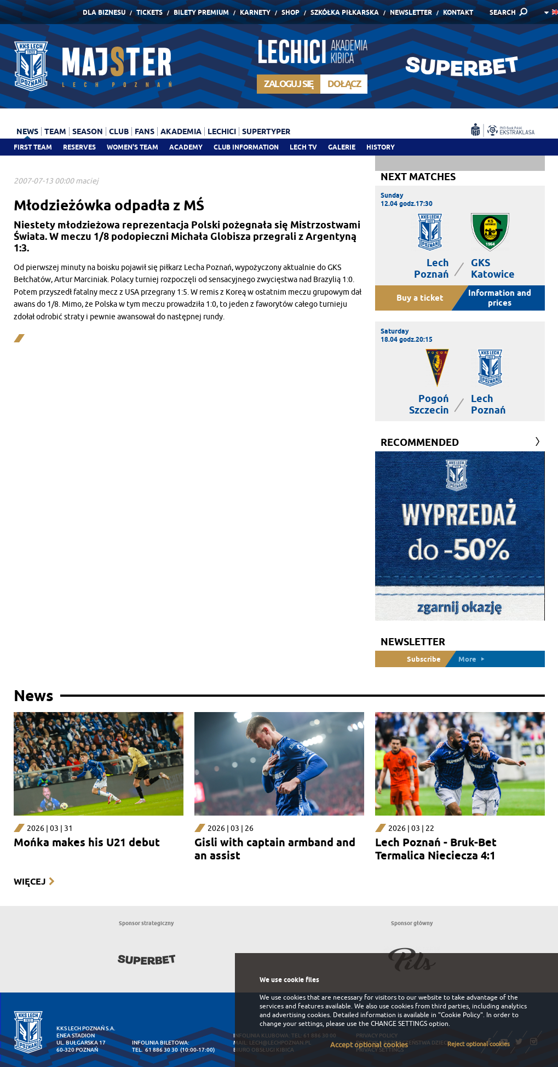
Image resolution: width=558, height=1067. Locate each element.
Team (55, 131)
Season (87, 131)
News (27, 131)
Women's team (132, 147)
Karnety (255, 12)
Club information (246, 147)
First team (33, 147)
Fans (144, 131)
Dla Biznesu (104, 12)
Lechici (222, 131)
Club (119, 131)
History (380, 147)
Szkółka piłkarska (344, 12)
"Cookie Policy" (460, 1015)
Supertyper (266, 131)
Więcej (29, 881)
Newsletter (411, 12)
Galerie (341, 147)
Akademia (181, 131)
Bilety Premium (201, 12)
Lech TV (303, 147)
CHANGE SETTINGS (399, 1023)
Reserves (79, 147)
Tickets (149, 12)
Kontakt (458, 12)
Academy (186, 147)
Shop (290, 12)
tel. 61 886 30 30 (155, 1049)
